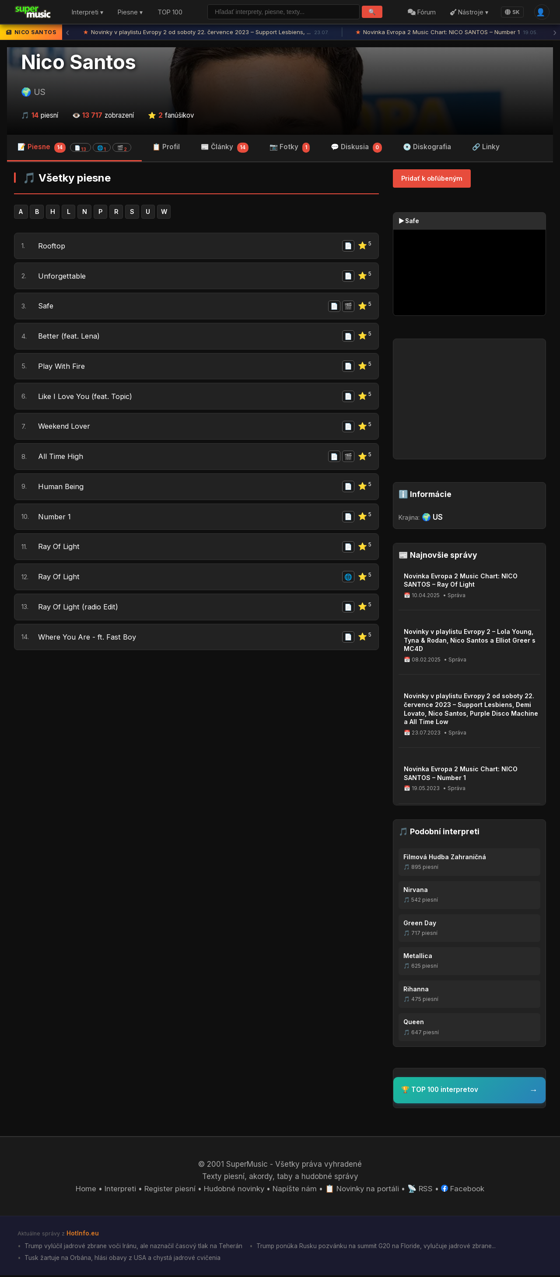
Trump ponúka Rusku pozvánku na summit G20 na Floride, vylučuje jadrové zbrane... (381, 1247)
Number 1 (54, 523)
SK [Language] (511, 12)
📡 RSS (422, 1190)
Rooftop (51, 247)
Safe (46, 308)
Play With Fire (62, 369)
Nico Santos (78, 62)
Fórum (421, 12)
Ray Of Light (60, 553)
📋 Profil (166, 147)
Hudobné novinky (233, 1190)
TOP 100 (170, 12)
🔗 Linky (486, 147)
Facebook (464, 1190)
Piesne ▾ (130, 12)
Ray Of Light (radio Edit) (80, 615)
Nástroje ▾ (469, 12)
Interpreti (118, 1190)
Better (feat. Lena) (70, 339)
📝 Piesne (74, 148)
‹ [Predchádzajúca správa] (67, 32)
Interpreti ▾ (87, 12)
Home (84, 1190)
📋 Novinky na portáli (363, 1190)
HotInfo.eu (82, 1235)
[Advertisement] (196, 733)
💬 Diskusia (356, 148)
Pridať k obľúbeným (431, 179)
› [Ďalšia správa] (554, 32)
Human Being (61, 492)
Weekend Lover (65, 431)
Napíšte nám (295, 1190)
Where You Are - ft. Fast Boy (87, 645)
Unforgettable (62, 277)
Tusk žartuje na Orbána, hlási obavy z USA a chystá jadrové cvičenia (123, 1259)
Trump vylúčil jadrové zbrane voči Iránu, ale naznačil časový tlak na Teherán (134, 1247)
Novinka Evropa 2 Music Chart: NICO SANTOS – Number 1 (447, 33)
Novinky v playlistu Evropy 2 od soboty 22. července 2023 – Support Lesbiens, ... (206, 33)
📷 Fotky (290, 148)
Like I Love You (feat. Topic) (86, 400)
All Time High (61, 461)
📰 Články (224, 148)
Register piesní (169, 1190)
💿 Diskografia (427, 147)
